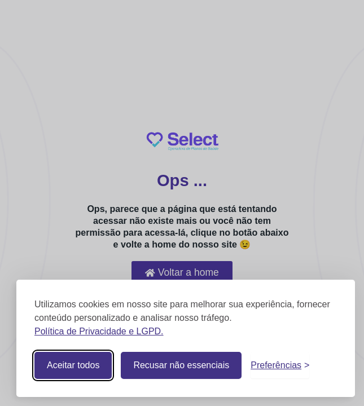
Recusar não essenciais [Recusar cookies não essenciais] (181, 365)
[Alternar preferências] (280, 365)
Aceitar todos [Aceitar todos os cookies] (73, 365)
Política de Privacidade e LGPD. (99, 331)
